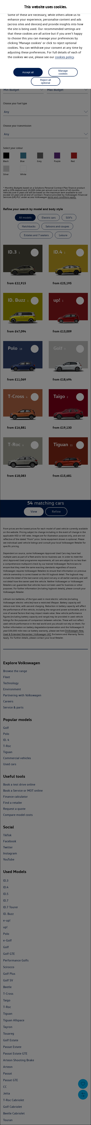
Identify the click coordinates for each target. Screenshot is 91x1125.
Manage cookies (63, 72)
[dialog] (45, 562)
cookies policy (64, 57)
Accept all (28, 72)
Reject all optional (45, 81)
